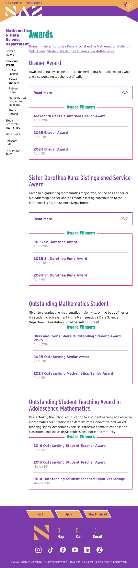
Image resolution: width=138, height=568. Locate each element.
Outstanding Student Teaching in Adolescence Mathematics (71, 51)
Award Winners (14, 81)
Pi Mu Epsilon (13, 72)
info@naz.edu (97, 532)
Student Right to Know (97, 561)
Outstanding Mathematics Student (103, 46)
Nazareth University (23, 9)
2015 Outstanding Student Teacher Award (69, 462)
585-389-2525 (79, 532)
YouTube (75, 550)
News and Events (11, 62)
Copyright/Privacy (56, 561)
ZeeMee (99, 550)
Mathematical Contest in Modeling (17, 101)
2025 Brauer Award (50, 133)
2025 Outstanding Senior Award (61, 357)
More (128, 5)
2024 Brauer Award (50, 149)
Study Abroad (13, 112)
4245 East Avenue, (61, 532)
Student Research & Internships (12, 124)
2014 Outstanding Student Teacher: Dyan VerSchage (79, 479)
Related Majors (10, 52)
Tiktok (51, 550)
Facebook (63, 550)
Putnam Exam (14, 90)
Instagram (38, 550)
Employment (120, 561)
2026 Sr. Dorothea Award (55, 242)
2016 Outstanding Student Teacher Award (69, 446)
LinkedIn (87, 550)
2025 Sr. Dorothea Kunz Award (60, 259)
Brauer (34, 46)
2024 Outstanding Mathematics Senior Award (73, 373)
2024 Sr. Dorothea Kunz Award (60, 275)
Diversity (75, 561)
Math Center (13, 134)
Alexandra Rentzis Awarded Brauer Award (69, 116)
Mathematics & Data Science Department (18, 37)
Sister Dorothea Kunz (58, 46)
